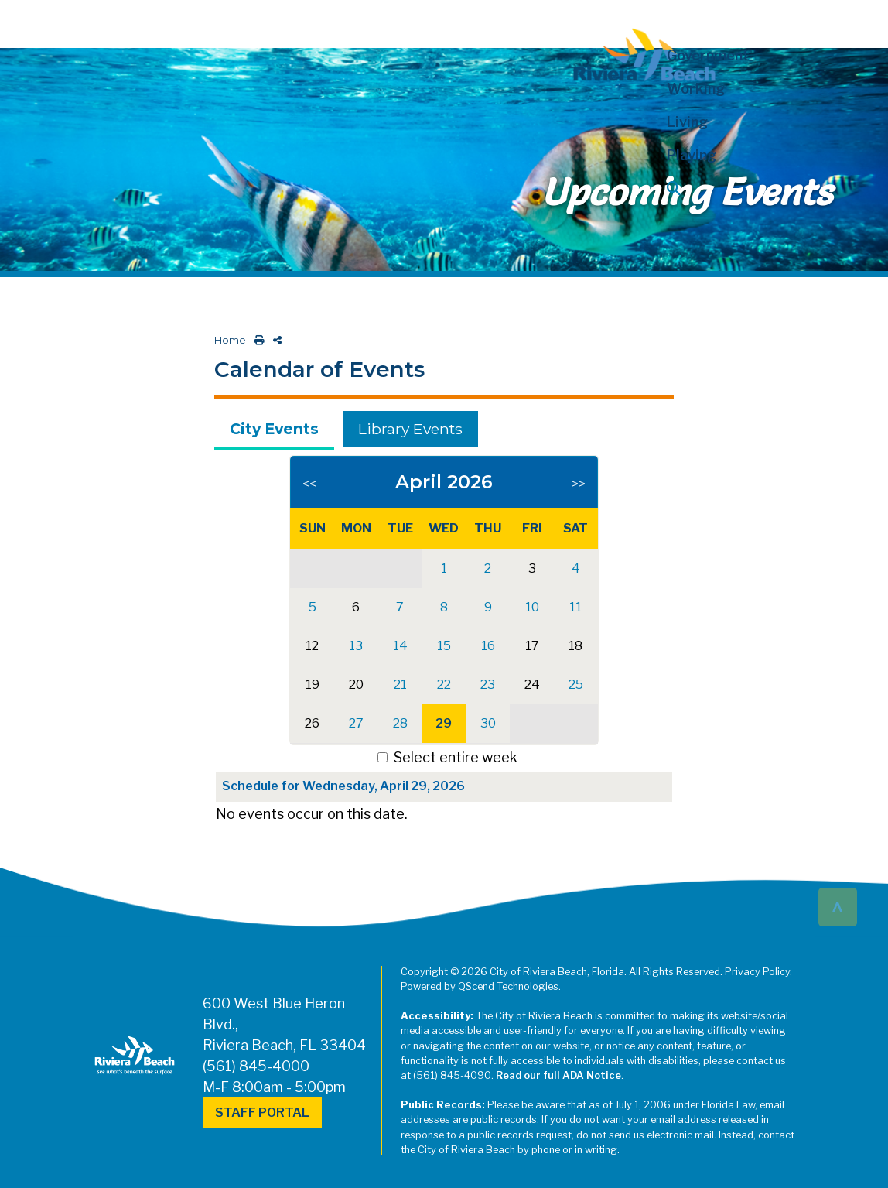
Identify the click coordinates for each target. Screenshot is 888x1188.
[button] (726, 188)
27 (356, 723)
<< (309, 484)
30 (488, 723)
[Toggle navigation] (25, 21)
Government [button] (708, 55)
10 (532, 607)
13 (356, 646)
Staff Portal (262, 1112)
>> (579, 484)
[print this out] (256, 340)
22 (444, 684)
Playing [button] (691, 155)
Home (230, 340)
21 (400, 684)
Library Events (410, 428)
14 (400, 646)
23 (487, 684)
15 (444, 646)
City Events (274, 428)
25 (576, 684)
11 (575, 607)
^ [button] (837, 906)
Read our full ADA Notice (558, 1075)
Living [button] (687, 122)
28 (400, 723)
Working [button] (696, 88)
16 (488, 646)
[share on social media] (274, 340)
